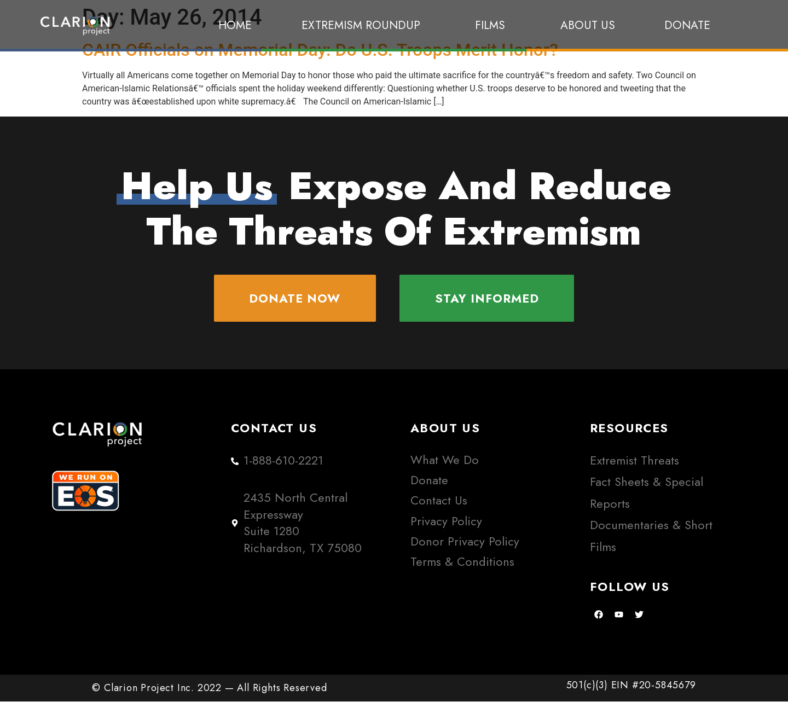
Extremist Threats (634, 460)
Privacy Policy (446, 521)
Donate (687, 25)
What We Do (444, 460)
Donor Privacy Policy (464, 541)
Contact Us (438, 500)
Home (235, 25)
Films (493, 25)
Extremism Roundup (364, 25)
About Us (587, 25)
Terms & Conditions (462, 562)
